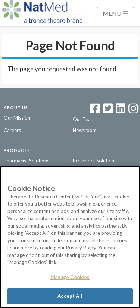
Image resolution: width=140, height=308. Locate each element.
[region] (70, 237)
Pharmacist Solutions (26, 161)
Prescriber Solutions (94, 161)
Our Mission (17, 118)
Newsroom (85, 130)
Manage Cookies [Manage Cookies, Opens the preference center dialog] (70, 277)
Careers (12, 130)
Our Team (84, 119)
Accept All (69, 296)
